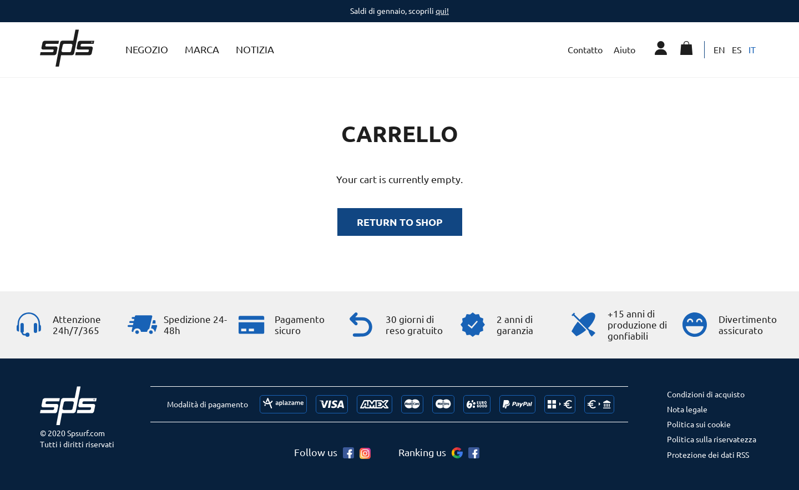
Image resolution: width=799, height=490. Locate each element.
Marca (202, 49)
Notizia (255, 49)
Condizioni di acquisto (706, 394)
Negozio (146, 49)
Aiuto (624, 49)
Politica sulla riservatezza (711, 439)
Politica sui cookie (699, 424)
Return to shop (400, 221)
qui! (442, 11)
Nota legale (687, 409)
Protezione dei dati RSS (708, 454)
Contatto (585, 49)
